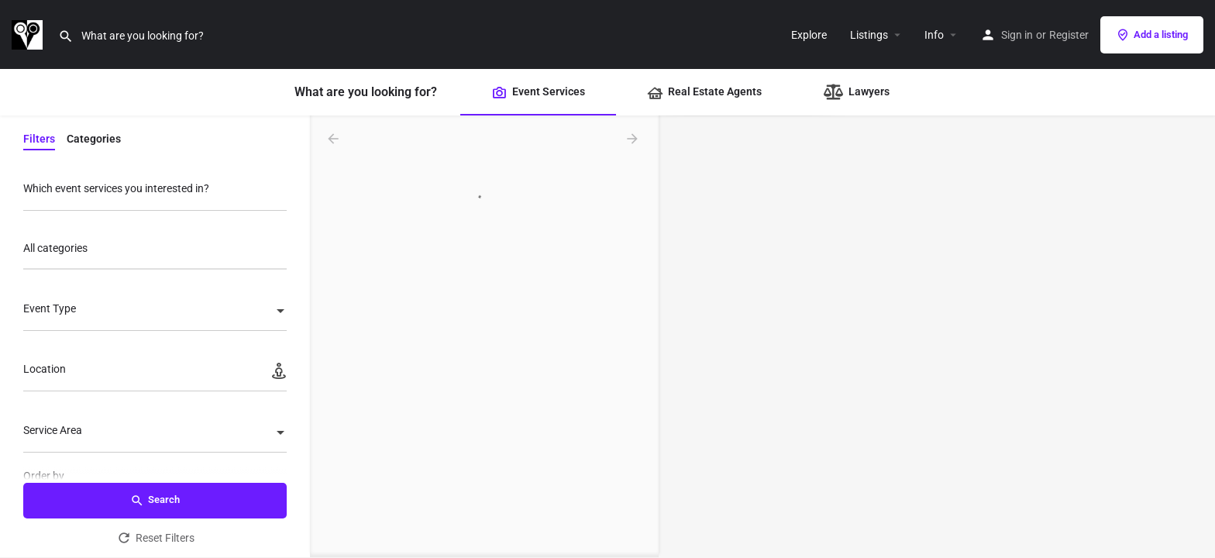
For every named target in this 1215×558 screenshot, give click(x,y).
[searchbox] (153, 249)
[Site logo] (29, 33)
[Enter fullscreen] (1196, 188)
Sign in (1017, 35)
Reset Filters (155, 538)
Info (934, 35)
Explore (809, 35)
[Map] (937, 337)
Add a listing (1152, 35)
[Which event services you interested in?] (155, 192)
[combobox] (155, 252)
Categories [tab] (94, 139)
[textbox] (155, 312)
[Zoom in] (1196, 135)
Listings (869, 35)
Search (155, 501)
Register (1069, 35)
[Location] (155, 373)
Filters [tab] (39, 139)
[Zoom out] (1196, 157)
